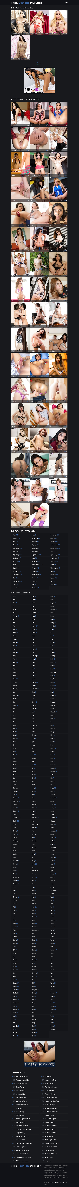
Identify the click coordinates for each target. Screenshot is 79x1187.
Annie (15, 652)
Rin (52, 778)
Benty (16, 738)
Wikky (53, 980)
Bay (14, 708)
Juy (33, 669)
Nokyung (35, 1019)
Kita (33, 718)
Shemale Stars (21, 1097)
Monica (35, 904)
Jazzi (34, 619)
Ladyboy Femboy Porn (52, 1101)
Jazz (34, 616)
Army (15, 675)
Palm (53, 659)
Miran (34, 884)
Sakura (53, 794)
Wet (53, 581)
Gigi (14, 956)
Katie (34, 695)
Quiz (53, 775)
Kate (34, 692)
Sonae (53, 851)
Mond (34, 900)
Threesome (55, 568)
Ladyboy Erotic (49, 1122)
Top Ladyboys (20, 1090)
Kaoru (34, 679)
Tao (53, 910)
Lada (34, 745)
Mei (33, 837)
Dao (15, 847)
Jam (34, 599)
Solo (54, 551)
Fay (14, 920)
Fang (15, 910)
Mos (34, 910)
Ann (15, 646)
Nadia (34, 920)
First (15, 927)
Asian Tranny (49, 1157)
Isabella (16, 1026)
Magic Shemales (21, 1083)
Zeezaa (54, 1029)
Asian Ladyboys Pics (22, 1080)
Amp (15, 636)
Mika (34, 854)
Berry (15, 745)
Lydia (34, 791)
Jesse (34, 629)
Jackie (15, 1032)
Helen (16, 1003)
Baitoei (16, 685)
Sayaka (53, 814)
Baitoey (16, 689)
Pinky (53, 732)
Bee (15, 722)
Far (14, 913)
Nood (34, 1029)
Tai (52, 900)
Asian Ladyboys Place (23, 1119)
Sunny (54, 880)
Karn (34, 685)
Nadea (34, 917)
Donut (16, 880)
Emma (16, 897)
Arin (15, 665)
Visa (52, 960)
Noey (34, 1009)
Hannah (16, 999)
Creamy (16, 841)
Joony (34, 649)
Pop (53, 758)
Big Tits (16, 561)
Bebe (15, 718)
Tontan (53, 933)
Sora (53, 861)
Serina (54, 818)
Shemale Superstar (22, 1076)
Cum (16, 578)
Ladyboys (48, 1161)
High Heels (36, 551)
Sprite (53, 870)
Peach (54, 702)
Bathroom (17, 551)
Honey (16, 1009)
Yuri (52, 1023)
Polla (53, 742)
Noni (34, 1026)
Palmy (53, 662)
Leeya (35, 758)
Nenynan (35, 989)
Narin (34, 956)
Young (54, 584)
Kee (33, 699)
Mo (33, 887)
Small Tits (55, 548)
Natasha (35, 970)
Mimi (34, 864)
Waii (52, 963)
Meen (34, 831)
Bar (14, 702)
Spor (53, 864)
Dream (16, 884)
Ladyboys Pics (20, 1094)
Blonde (16, 568)
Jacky (15, 1036)
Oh (52, 632)
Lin (33, 768)
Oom (53, 652)
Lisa (34, 781)
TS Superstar (20, 1140)
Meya (34, 844)
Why (52, 973)
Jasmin (35, 609)
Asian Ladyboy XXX (51, 1083)
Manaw (35, 801)
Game (15, 940)
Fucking (35, 541)
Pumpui (54, 771)
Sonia (53, 854)
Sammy (54, 798)
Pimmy (53, 728)
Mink (34, 874)
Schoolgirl (55, 535)
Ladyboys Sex (49, 1115)
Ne (33, 980)
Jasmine (35, 613)
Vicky (53, 956)
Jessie (34, 632)
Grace (16, 983)
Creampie (17, 574)
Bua (15, 778)
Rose (53, 788)
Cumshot (17, 581)
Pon (52, 745)
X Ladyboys (19, 1108)
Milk (34, 857)
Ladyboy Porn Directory (23, 1129)
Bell (15, 728)
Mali (33, 798)
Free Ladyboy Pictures (57, 1182)
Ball (14, 692)
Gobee (15, 970)
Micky (34, 851)
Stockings (55, 558)
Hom (15, 1006)
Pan (53, 669)
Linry (34, 778)
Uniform (54, 574)
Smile (53, 827)
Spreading (55, 555)
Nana (34, 937)
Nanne (34, 947)
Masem (35, 818)
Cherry (16, 811)
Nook (34, 1036)
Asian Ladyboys (50, 1104)
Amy (15, 639)
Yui (53, 1016)
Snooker (54, 831)
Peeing (35, 578)
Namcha (35, 927)
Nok (33, 1016)
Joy (33, 652)
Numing (54, 609)
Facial (16, 588)
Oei (52, 629)
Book (15, 765)
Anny (15, 656)
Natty (34, 976)
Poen (53, 738)
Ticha (53, 923)
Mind (34, 867)
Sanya (53, 808)
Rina (53, 781)
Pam (53, 665)
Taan (53, 894)
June (34, 665)
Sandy (53, 804)
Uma (53, 943)
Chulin (16, 821)
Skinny (54, 541)
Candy (16, 791)
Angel (15, 642)
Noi (33, 1013)
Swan (53, 887)
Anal (16, 535)
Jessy (34, 636)
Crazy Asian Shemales (23, 1157)
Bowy (15, 771)
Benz (15, 742)
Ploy (53, 735)
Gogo (15, 976)
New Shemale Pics (22, 1154)
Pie (52, 722)
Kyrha (34, 742)
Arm (15, 672)
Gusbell (16, 993)
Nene (34, 986)
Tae (52, 897)
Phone (53, 715)
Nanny (35, 950)
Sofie (53, 844)
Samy (53, 801)
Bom (15, 755)
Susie (53, 884)
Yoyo (53, 1009)
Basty (15, 705)
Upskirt (54, 578)
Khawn (34, 708)
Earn (15, 887)
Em (14, 894)
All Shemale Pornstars (23, 1161)
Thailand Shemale (22, 1126)
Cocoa (15, 831)
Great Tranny (20, 1087)
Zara (53, 1026)
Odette (53, 626)
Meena (34, 834)
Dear (15, 857)
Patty (53, 695)
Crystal (16, 844)
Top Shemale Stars (51, 1087)
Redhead (36, 588)
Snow (53, 834)
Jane (34, 603)
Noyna (53, 603)
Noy (52, 599)
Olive (53, 642)
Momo (34, 894)
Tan (52, 907)
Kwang (34, 735)
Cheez (15, 808)
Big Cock (17, 558)
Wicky (53, 976)
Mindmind (35, 870)
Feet (34, 535)
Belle (15, 735)
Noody (34, 1032)
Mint (34, 880)
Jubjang (35, 656)
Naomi (34, 953)
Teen (53, 565)
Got (15, 980)
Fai (14, 907)
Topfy (53, 937)
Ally (14, 619)
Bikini (16, 565)
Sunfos (53, 877)
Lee (34, 755)
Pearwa (54, 705)
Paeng (53, 656)
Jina (34, 642)
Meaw (34, 827)
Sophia (53, 857)
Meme (34, 841)
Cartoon (16, 801)
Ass (15, 541)
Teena (53, 917)
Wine (53, 983)
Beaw (15, 715)
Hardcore (36, 548)
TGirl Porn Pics (49, 1090)
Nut (53, 619)
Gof (14, 973)
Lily (34, 765)
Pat (53, 692)
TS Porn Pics (20, 1115)
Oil (52, 636)
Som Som (54, 847)
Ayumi (15, 682)
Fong (15, 933)
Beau (15, 712)
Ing (14, 1019)
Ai (14, 606)
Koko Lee (35, 725)
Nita (33, 1006)
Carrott (16, 798)
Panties (35, 571)
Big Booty (17, 555)
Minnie (34, 877)
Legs (34, 558)
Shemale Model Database (24, 1143)
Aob (15, 659)
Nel (33, 983)
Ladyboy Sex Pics (50, 1080)
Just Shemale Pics (22, 1104)
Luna (34, 788)
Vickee (53, 953)
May (34, 821)
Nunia (53, 616)
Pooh (53, 755)
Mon (34, 897)
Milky (34, 861)
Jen (33, 623)
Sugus (53, 874)
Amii (15, 629)
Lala (33, 748)
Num (53, 606)
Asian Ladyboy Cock (22, 1150)
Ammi (15, 632)
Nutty (53, 623)
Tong (53, 930)
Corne (15, 834)
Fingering (36, 538)
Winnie (53, 986)
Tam (53, 904)
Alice (15, 609)
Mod (34, 890)
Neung (34, 993)
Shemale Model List (51, 1112)
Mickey (35, 847)
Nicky (34, 996)
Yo (53, 1003)
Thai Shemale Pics (51, 1097)
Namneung (36, 930)
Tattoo (54, 561)
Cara (15, 794)
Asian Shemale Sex (22, 1136)
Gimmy (16, 960)
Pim (52, 725)
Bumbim (16, 781)
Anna (15, 649)
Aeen (15, 599)
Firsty (15, 930)
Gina (15, 963)
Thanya (54, 920)
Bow (15, 768)
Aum (15, 679)
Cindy (15, 824)
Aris (15, 669)
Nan (33, 933)
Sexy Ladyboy (20, 1133)
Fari (14, 917)
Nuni (53, 613)
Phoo (53, 718)
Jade (34, 596)
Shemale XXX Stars (51, 1154)
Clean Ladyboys (21, 1147)
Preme (53, 768)
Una (52, 947)
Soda (53, 837)
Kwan (34, 732)
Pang (53, 675)
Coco (15, 827)
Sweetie (54, 890)
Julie (34, 662)
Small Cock (55, 545)
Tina (53, 927)
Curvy (16, 584)
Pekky (53, 708)
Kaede (34, 672)
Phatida (54, 712)
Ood (52, 649)
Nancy (35, 940)
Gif (14, 947)
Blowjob (17, 571)
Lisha (34, 785)
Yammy (54, 993)
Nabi (34, 913)
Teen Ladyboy (49, 1150)
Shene (53, 824)
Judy (34, 659)
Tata (53, 913)
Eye (15, 904)
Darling (16, 854)
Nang (34, 943)
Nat (33, 963)
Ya (52, 989)
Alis (14, 613)
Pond (53, 748)
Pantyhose (36, 574)
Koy (33, 728)
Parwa (53, 689)
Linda (34, 771)
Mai (33, 794)
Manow (35, 804)
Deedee (16, 861)
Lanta (34, 751)
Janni (34, 606)
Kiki (33, 712)
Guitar (16, 989)
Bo (14, 751)
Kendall (35, 705)
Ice (15, 1016)
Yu (52, 1013)
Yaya (53, 996)
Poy (53, 761)
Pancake (54, 672)
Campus (16, 788)
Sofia (53, 841)
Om (53, 646)
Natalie (34, 966)
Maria (34, 814)
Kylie (34, 738)
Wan (53, 966)
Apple (15, 662)
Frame (16, 937)
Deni (15, 870)
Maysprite (35, 824)
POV (34, 584)
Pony (53, 751)
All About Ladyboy (50, 1119)
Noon (53, 596)
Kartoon (35, 689)
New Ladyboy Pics (50, 1140)
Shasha (54, 821)
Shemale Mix (49, 1076)
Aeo (15, 603)
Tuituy (53, 940)
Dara (15, 851)
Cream (15, 837)
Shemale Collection (51, 1108)
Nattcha (35, 973)
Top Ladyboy (20, 1112)
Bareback (17, 548)
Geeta (15, 943)
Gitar (15, 966)
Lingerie (36, 561)
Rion (53, 785)
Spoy (53, 867)
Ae (14, 596)
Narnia (34, 960)
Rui (53, 791)
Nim (34, 999)
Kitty (34, 722)
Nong (34, 1023)
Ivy (14, 1029)
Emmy (16, 900)
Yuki (52, 1019)
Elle (14, 890)
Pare (53, 682)
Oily (52, 639)
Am (14, 623)
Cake (15, 785)
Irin (14, 1023)
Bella (15, 732)
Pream (53, 765)
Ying (53, 999)
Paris (53, 685)
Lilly (33, 761)
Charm (15, 804)
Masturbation (37, 565)
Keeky (34, 702)
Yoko (53, 1006)
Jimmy (34, 639)
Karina (35, 682)
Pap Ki (53, 679)
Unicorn (54, 950)
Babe (15, 545)
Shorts (54, 538)
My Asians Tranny (21, 1101)
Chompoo (17, 818)
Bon (15, 758)
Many (34, 808)
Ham (15, 996)
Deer (15, 867)
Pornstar (35, 581)
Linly (34, 775)
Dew (15, 874)
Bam (15, 699)
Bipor (15, 748)
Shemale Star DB (50, 1129)
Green (16, 986)
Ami (15, 626)
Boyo (15, 775)
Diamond (16, 877)
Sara (53, 811)
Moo (34, 907)
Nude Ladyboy (20, 1122)
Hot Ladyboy (49, 1136)
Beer (15, 725)
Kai (34, 675)
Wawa (53, 970)
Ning (34, 1003)
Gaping (35, 545)
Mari (34, 811)
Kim (33, 715)
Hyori (15, 1013)
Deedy (15, 864)
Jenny (35, 626)
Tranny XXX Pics (50, 1094)
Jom (34, 646)
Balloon (16, 695)
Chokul (15, 814)
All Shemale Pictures (51, 1147)
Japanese (36, 555)
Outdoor (35, 568)
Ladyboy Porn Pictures (52, 1143)
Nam (34, 923)
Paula (53, 699)
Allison (16, 616)
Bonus (15, 761)
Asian (16, 538)
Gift (15, 950)
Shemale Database (51, 1126)
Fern (15, 923)
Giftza (15, 953)
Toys (53, 571)
